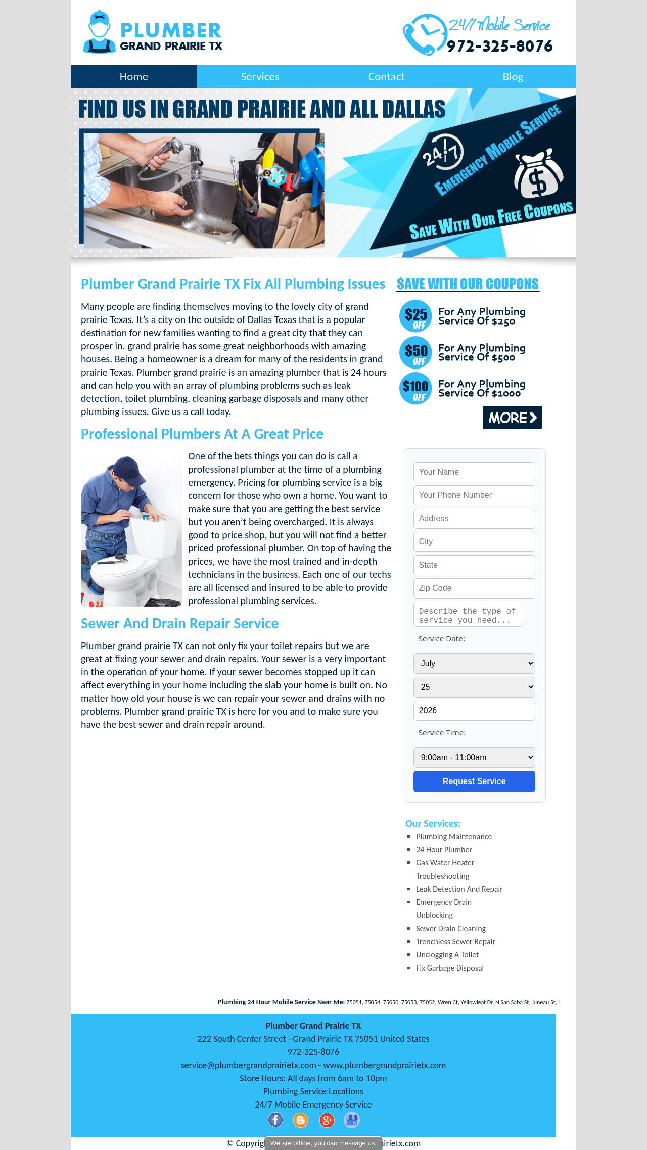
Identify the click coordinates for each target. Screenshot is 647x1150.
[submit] (474, 781)
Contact (386, 76)
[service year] (474, 711)
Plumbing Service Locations (313, 1091)
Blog (513, 76)
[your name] (474, 472)
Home (134, 76)
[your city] (474, 542)
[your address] (474, 519)
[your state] (474, 565)
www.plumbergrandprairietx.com (384, 1065)
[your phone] (474, 495)
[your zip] (474, 588)
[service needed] (468, 614)
